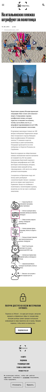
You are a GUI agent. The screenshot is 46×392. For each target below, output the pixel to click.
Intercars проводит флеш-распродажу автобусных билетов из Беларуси (28, 212)
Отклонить (16, 385)
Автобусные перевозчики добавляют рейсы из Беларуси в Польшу (27, 257)
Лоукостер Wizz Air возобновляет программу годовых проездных (26, 204)
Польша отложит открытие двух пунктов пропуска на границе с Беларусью (28, 239)
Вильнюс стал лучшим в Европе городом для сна (27, 274)
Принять (30, 385)
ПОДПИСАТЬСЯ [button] (23, 330)
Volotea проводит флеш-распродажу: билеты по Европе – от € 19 (28, 230)
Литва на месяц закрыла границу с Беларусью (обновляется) (27, 221)
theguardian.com (11, 30)
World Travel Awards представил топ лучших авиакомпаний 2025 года (26, 248)
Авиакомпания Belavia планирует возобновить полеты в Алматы (28, 265)
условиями (26, 377)
